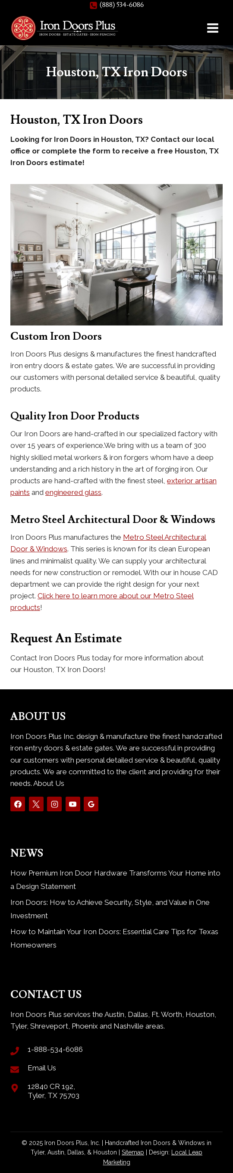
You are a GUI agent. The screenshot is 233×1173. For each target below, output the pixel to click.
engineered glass (73, 492)
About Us (48, 783)
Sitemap (133, 1152)
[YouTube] (73, 804)
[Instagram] (54, 804)
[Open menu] (212, 28)
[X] (36, 804)
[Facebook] (17, 804)
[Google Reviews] (91, 804)
